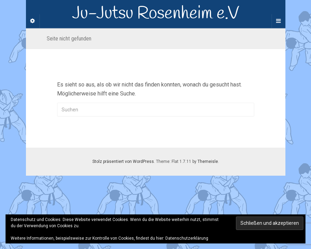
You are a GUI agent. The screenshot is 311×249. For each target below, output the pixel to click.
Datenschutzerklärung (186, 238)
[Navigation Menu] (278, 21)
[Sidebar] (33, 21)
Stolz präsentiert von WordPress (123, 161)
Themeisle (208, 161)
